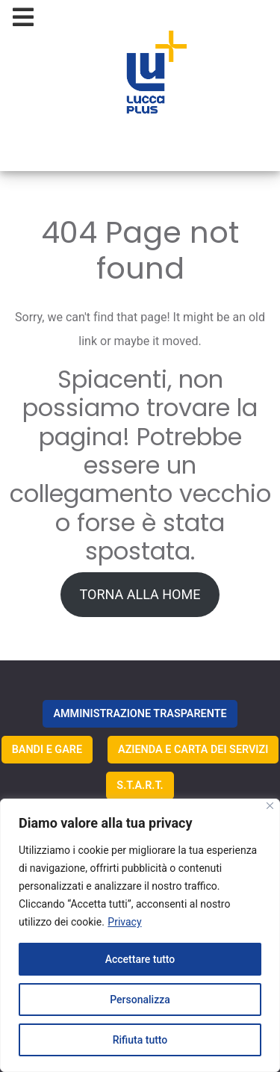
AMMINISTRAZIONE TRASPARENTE (139, 713)
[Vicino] (270, 805)
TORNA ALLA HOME (140, 594)
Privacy (124, 922)
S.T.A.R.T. (139, 785)
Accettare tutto (140, 959)
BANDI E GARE (47, 749)
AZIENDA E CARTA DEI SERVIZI (193, 749)
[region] (140, 935)
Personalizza (140, 1000)
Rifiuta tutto (140, 1040)
